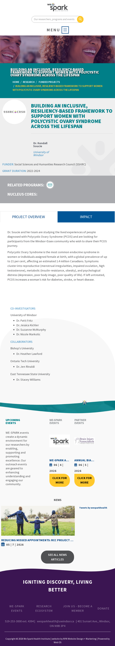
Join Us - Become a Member (77, 608)
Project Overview (28, 216)
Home (16, 82)
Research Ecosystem (44, 608)
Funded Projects (49, 82)
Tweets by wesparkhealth (93, 507)
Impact (86, 216)
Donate (103, 608)
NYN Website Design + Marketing (79, 638)
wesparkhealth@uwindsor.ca (55, 621)
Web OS (57, 642)
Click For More (59, 480)
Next (71, 526)
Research (29, 82)
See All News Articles (57, 557)
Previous (4, 526)
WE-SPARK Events (16, 608)
